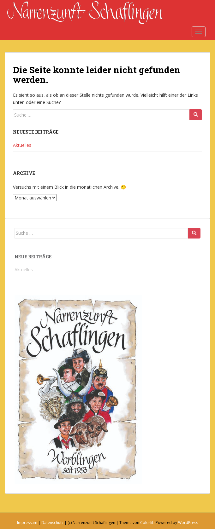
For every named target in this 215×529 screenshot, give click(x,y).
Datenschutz (52, 522)
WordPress (188, 522)
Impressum (27, 522)
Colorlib (147, 522)
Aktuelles (22, 145)
